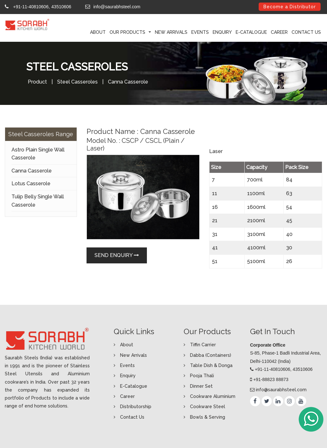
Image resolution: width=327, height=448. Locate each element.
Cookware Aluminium (212, 396)
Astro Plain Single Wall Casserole (38, 154)
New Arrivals (171, 32)
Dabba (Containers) (210, 355)
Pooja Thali (202, 375)
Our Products (128, 32)
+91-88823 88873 (270, 379)
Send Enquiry (117, 255)
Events (200, 32)
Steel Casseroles (77, 82)
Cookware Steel (207, 406)
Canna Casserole (31, 171)
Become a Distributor (289, 6)
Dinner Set (201, 386)
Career (279, 32)
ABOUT (98, 32)
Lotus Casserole (30, 183)
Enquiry (222, 32)
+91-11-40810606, (31, 6)
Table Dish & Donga (211, 365)
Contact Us (306, 32)
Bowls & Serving (207, 417)
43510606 (61, 6)
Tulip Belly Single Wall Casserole (37, 201)
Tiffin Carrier (203, 344)
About (126, 344)
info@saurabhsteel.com (116, 6)
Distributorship (135, 406)
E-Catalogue (251, 32)
